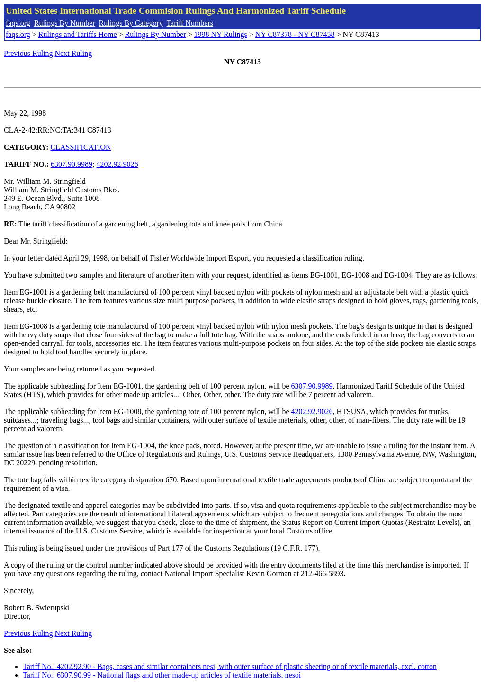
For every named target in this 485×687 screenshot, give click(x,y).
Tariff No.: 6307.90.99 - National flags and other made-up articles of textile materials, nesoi (162, 675)
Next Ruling (73, 53)
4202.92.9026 (117, 164)
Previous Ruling (28, 53)
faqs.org (18, 23)
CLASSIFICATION (81, 147)
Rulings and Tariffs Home (77, 34)
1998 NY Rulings (220, 34)
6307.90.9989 (71, 164)
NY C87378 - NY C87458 (295, 34)
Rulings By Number (64, 23)
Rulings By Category (131, 23)
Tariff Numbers (189, 23)
